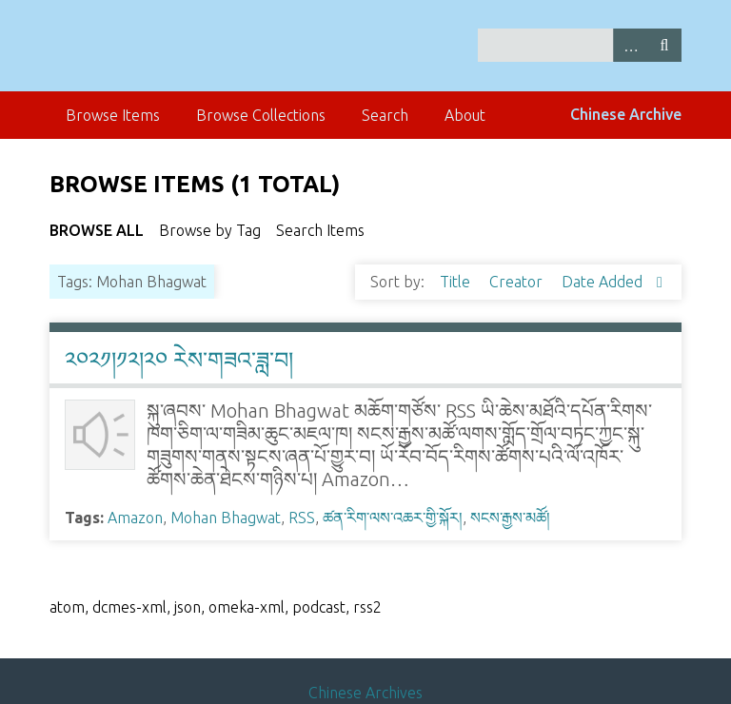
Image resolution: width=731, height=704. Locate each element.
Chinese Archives (365, 692)
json (187, 607)
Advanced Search (630, 45)
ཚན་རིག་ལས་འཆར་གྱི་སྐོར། (393, 517)
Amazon (135, 517)
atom (67, 607)
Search (664, 45)
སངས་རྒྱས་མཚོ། (510, 517)
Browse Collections (261, 115)
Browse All (96, 230)
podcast (319, 607)
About (465, 115)
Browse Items (113, 115)
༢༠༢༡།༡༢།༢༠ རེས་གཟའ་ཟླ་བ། (179, 360)
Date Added (604, 281)
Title (457, 281)
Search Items (320, 230)
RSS (301, 517)
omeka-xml (246, 607)
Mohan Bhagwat (225, 517)
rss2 (367, 607)
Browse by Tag (210, 230)
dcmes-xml (129, 607)
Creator (517, 281)
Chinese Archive (626, 114)
